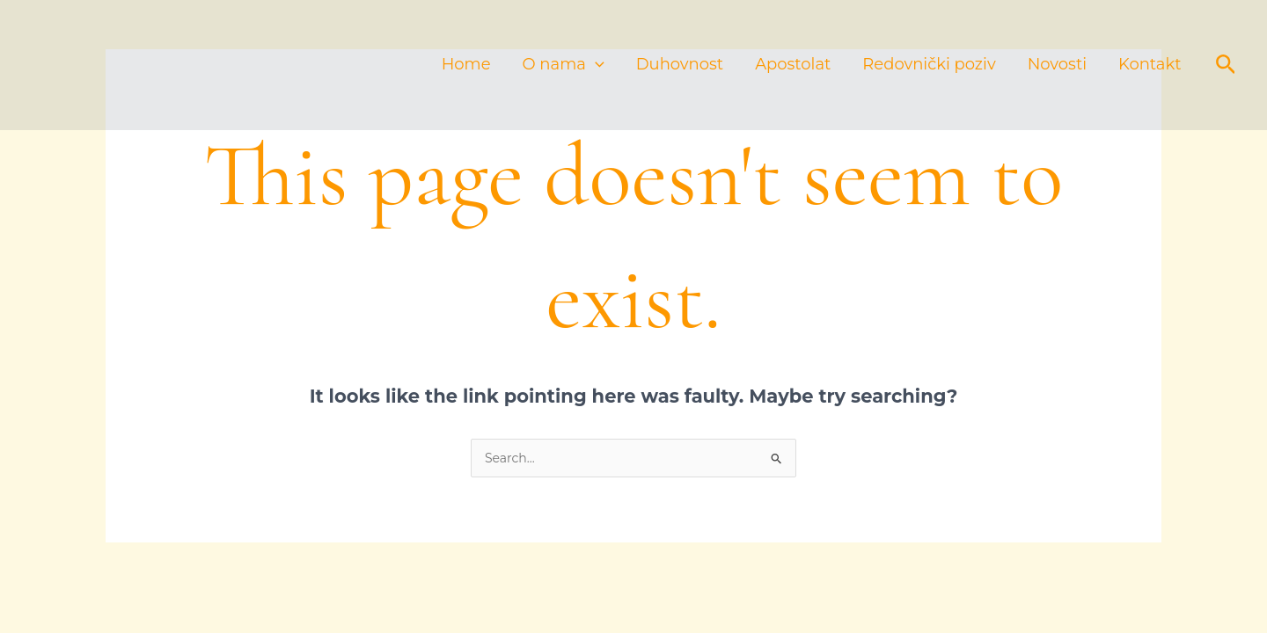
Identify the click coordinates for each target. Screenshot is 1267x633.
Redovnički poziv (928, 64)
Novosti (1057, 64)
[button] (1226, 65)
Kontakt (1149, 64)
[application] (595, 64)
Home (466, 64)
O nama (563, 64)
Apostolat (793, 64)
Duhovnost (679, 64)
